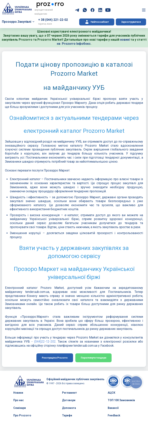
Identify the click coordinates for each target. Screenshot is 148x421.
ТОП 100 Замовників (121, 400)
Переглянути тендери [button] (93, 357)
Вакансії (113, 407)
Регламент (69, 392)
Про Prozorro (22, 415)
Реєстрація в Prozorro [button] (55, 357)
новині (125, 39)
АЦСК (111, 392)
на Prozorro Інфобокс (74, 43)
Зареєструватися (131, 22)
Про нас (18, 400)
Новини (18, 392)
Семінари (19, 407)
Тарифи (67, 415)
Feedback (114, 415)
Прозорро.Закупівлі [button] (16, 22)
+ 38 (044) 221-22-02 (53, 20)
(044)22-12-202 (45, 341)
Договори (68, 400)
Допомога (69, 407)
